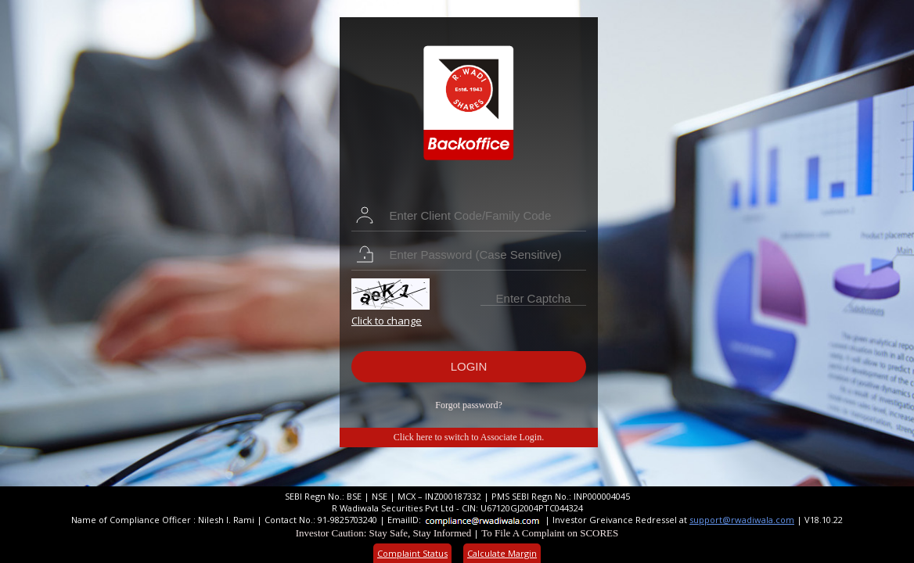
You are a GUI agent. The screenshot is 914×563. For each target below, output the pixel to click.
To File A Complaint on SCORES (549, 533)
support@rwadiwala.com (741, 519)
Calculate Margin (502, 553)
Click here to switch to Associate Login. (469, 437)
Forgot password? (468, 405)
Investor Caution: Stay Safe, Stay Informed (384, 533)
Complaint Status (412, 553)
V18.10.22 (823, 519)
